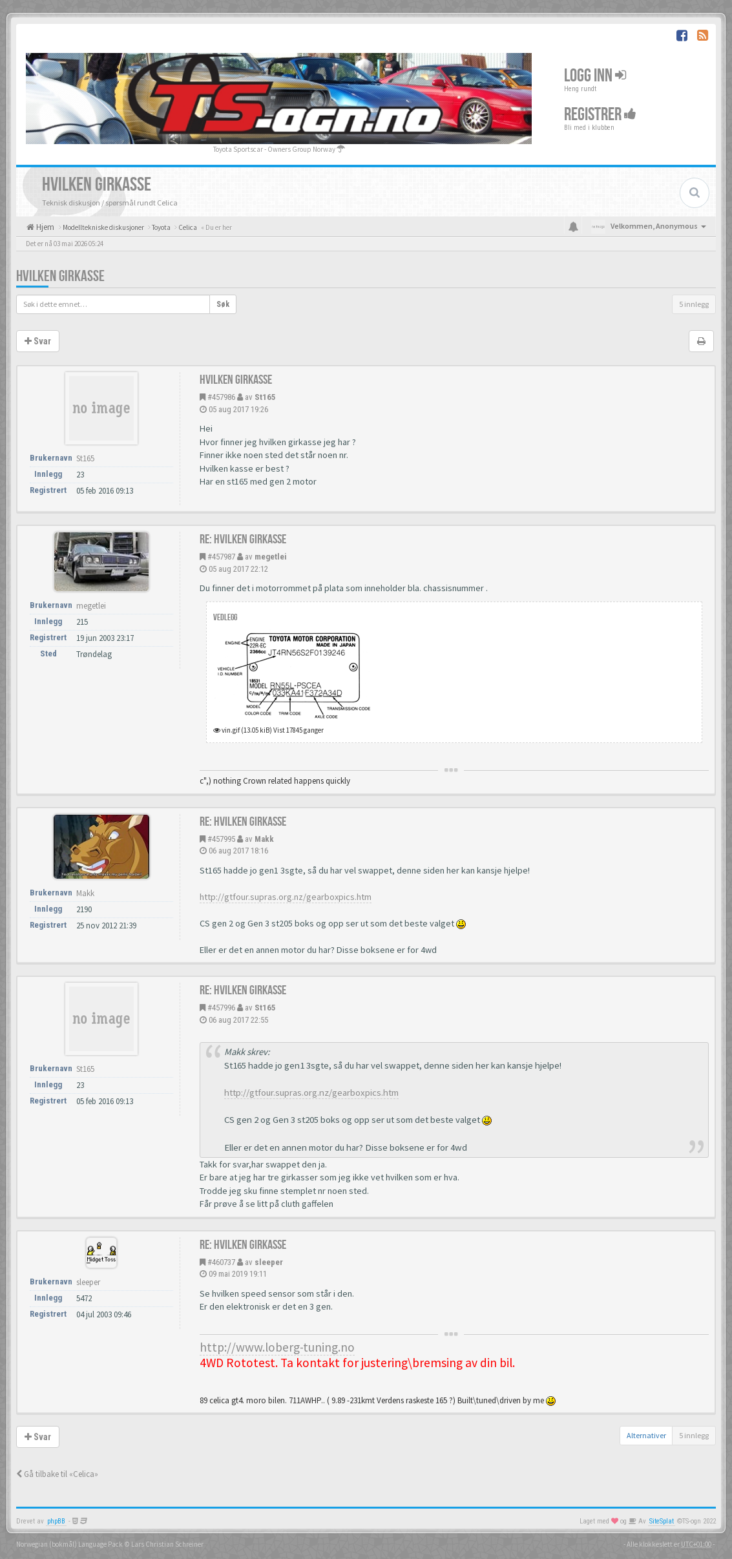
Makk (264, 839)
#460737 (221, 1262)
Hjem (44, 227)
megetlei (271, 556)
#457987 (221, 556)
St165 (265, 397)
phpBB (56, 1521)
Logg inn (595, 76)
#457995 (221, 839)
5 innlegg (694, 304)
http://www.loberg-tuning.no (277, 1347)
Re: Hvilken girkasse (243, 539)
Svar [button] (38, 341)
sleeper (269, 1262)
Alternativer (646, 1435)
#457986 (221, 397)
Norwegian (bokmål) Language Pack (69, 1544)
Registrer (600, 114)
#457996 (221, 1007)
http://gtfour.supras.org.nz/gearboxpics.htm (285, 897)
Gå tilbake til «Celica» (57, 1474)
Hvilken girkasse (60, 276)
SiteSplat (661, 1521)
